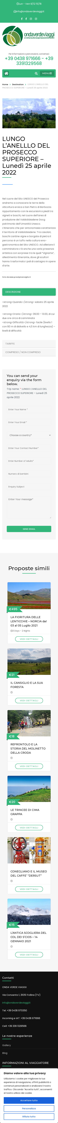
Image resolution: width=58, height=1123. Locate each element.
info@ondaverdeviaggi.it (16, 1002)
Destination (18, 84)
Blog (4, 1053)
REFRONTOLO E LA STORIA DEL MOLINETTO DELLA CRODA (28, 748)
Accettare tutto (29, 1100)
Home (5, 84)
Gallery (6, 1045)
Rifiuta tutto (29, 1116)
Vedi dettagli (29, 639)
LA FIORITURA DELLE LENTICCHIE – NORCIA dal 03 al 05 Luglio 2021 (28, 621)
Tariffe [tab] (10, 343)
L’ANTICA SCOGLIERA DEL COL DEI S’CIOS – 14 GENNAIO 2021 (28, 937)
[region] (29, 1095)
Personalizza (29, 1108)
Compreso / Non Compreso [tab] (23, 352)
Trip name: (14, 389)
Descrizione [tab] (13, 292)
